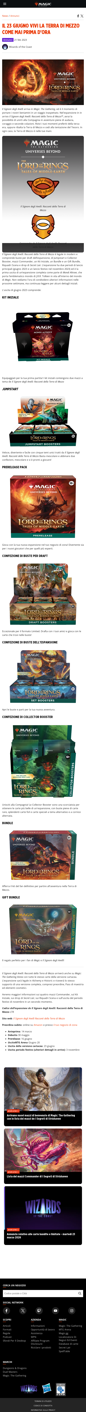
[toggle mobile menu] (4, 4)
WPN (33, 1337)
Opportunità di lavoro (43, 1329)
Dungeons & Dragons (15, 1368)
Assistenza (36, 1333)
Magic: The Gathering (70, 1325)
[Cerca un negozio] (79, 1293)
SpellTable (64, 1351)
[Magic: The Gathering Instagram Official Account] (71, 1310)
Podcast (7, 1337)
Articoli (6, 1325)
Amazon (38, 1024)
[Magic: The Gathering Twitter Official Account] (22, 1310)
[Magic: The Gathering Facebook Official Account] (6, 1310)
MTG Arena (65, 1329)
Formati (7, 1329)
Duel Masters (10, 1371)
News (5, 15)
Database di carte (68, 1343)
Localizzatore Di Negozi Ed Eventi (68, 1338)
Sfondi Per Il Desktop (14, 1340)
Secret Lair (64, 1347)
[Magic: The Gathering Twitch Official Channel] (39, 1310)
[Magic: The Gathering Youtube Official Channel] (55, 1310)
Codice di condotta (43, 1405)
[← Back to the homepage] (43, 3)
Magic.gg (63, 1333)
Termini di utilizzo (43, 1401)
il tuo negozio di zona (65, 1024)
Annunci (14, 15)
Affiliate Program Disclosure (40, 1342)
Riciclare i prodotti (41, 1347)
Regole (6, 1333)
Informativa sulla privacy (43, 1410)
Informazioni (38, 1325)
